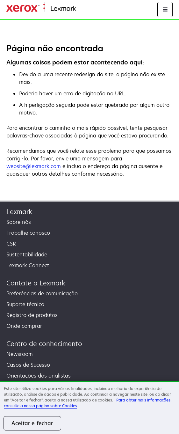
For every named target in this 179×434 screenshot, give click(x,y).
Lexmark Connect (27, 265)
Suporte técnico (25, 304)
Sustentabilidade (26, 254)
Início (81, 9)
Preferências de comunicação (42, 293)
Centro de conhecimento (44, 343)
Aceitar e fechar (32, 423)
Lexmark (19, 211)
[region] (89, 407)
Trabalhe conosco (28, 232)
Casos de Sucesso (28, 364)
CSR (11, 243)
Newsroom (19, 353)
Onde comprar (24, 325)
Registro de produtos (32, 315)
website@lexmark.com (33, 166)
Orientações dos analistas (38, 375)
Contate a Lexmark (35, 283)
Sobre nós (18, 221)
